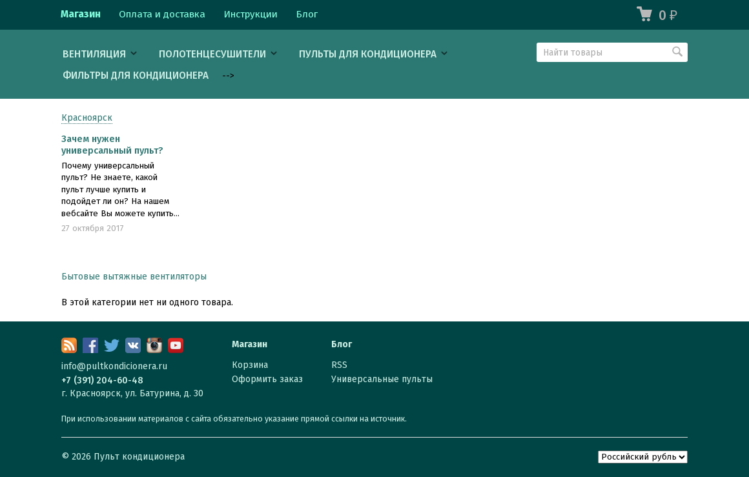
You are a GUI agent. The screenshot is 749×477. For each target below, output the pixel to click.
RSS (339, 365)
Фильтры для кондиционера (136, 75)
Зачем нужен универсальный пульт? (112, 144)
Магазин (81, 14)
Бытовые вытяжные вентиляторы (134, 276)
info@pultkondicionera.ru (114, 366)
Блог (307, 14)
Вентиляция (94, 54)
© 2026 (77, 456)
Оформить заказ (267, 379)
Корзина (250, 365)
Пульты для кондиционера (367, 54)
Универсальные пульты (382, 379)
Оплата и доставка (162, 14)
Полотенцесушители (212, 54)
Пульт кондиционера (139, 456)
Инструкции (250, 14)
